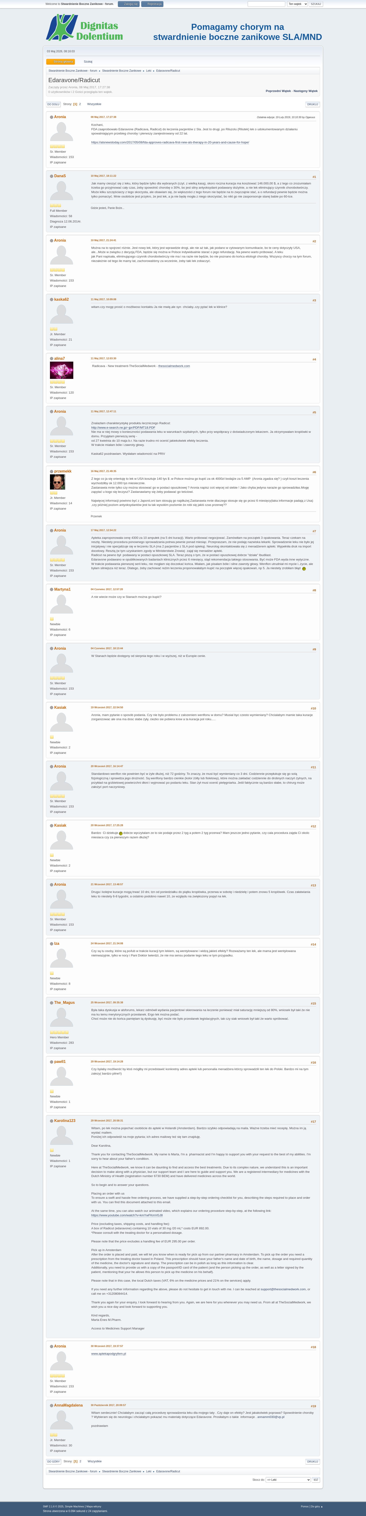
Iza (56, 943)
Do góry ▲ (317, 1506)
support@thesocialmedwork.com (283, 1289)
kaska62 (61, 299)
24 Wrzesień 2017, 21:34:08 (107, 943)
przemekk (62, 471)
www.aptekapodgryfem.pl (108, 1353)
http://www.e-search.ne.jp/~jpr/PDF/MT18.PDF (123, 427)
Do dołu (53, 104)
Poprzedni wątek (278, 91)
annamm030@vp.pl (271, 1417)
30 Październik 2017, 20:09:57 (108, 1405)
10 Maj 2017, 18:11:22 (103, 175)
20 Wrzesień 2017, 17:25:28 (107, 825)
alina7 (59, 358)
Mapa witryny (93, 1506)
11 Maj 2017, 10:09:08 (103, 299)
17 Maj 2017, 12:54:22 (103, 530)
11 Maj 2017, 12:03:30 (103, 358)
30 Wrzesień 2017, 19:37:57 (107, 1346)
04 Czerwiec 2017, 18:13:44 (107, 648)
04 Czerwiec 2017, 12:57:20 (107, 589)
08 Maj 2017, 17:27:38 (103, 117)
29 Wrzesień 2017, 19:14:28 (107, 1061)
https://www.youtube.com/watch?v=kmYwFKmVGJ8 (127, 1215)
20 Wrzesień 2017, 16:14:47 (107, 766)
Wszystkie (94, 104)
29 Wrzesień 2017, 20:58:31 (107, 1120)
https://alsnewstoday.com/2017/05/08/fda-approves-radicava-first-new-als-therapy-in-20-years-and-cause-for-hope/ (170, 142)
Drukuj (312, 104)
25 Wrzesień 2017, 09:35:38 (107, 1002)
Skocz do (258, 1479)
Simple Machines (74, 1506)
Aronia (60, 117)
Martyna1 (62, 589)
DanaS (60, 176)
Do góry (53, 1461)
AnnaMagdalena (68, 1405)
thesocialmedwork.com (174, 366)
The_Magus (64, 1003)
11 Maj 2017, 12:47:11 (103, 411)
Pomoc (305, 1506)
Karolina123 (64, 1121)
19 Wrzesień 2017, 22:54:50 (107, 707)
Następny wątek (306, 91)
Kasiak (60, 707)
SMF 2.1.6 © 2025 (53, 1506)
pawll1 (60, 1062)
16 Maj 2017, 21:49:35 (103, 471)
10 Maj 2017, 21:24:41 (103, 240)
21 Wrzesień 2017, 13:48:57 (107, 884)
